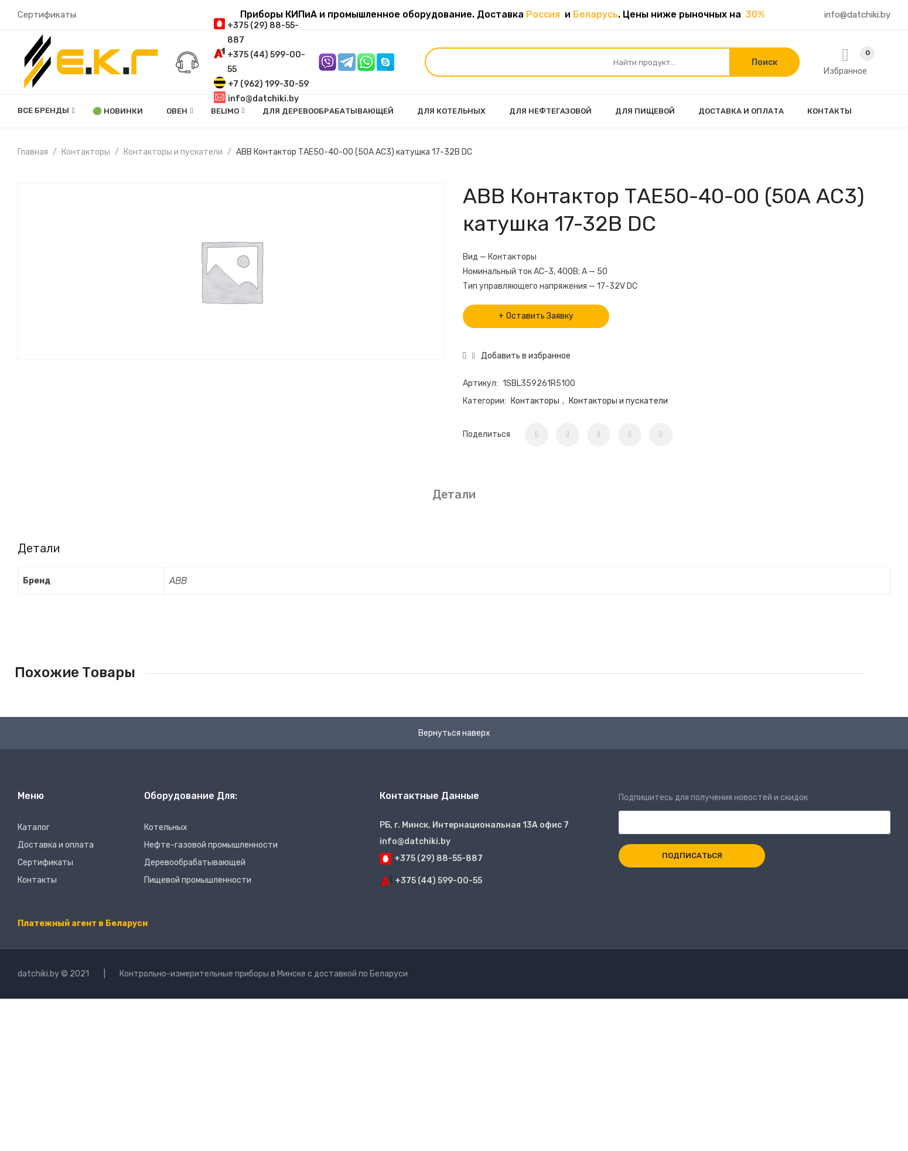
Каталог (34, 827)
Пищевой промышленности (197, 880)
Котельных (165, 827)
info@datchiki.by (857, 14)
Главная (33, 152)
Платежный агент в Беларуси (83, 923)
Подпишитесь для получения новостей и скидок (754, 810)
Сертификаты (47, 14)
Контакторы (86, 152)
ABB (178, 580)
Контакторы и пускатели (173, 152)
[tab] (454, 494)
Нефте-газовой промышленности (211, 845)
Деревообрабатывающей (194, 862)
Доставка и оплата (56, 845)
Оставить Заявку (540, 316)
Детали (454, 494)
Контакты (37, 880)
